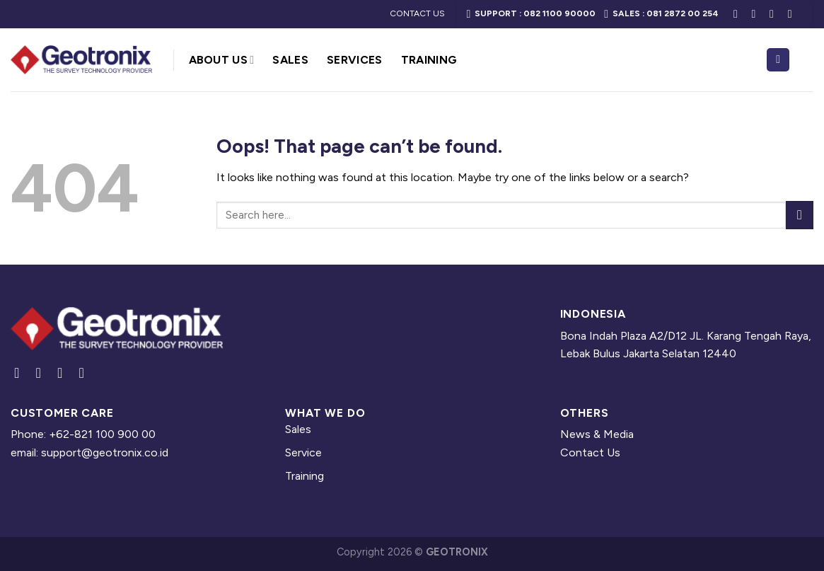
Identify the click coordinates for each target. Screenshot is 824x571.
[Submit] (799, 215)
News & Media (597, 434)
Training (429, 60)
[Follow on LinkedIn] (775, 14)
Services (355, 60)
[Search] (778, 59)
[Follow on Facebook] (739, 14)
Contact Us (590, 452)
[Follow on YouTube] (793, 14)
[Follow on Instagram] (757, 14)
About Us (222, 60)
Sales (290, 60)
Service (303, 452)
